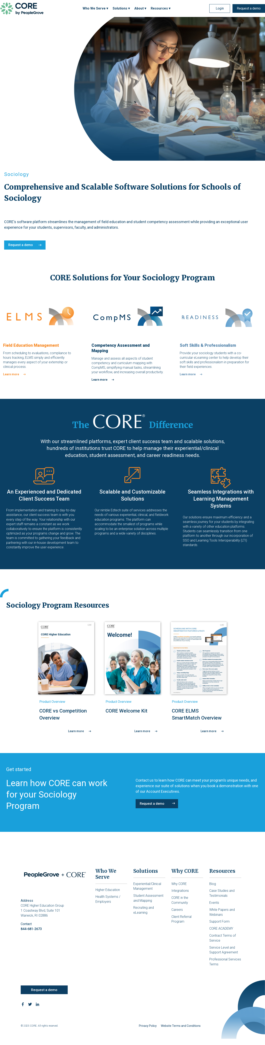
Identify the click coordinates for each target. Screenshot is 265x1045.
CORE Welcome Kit (126, 711)
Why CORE (179, 884)
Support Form (219, 921)
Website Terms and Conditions (181, 1025)
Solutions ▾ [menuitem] (121, 8)
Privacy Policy (148, 1025)
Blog (212, 884)
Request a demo (249, 8)
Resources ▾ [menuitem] (160, 8)
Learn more (11, 374)
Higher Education (107, 890)
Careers (177, 910)
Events (214, 903)
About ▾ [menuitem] (140, 8)
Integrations (180, 891)
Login (220, 8)
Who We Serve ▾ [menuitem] (95, 8)
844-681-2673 (31, 929)
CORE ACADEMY (221, 928)
